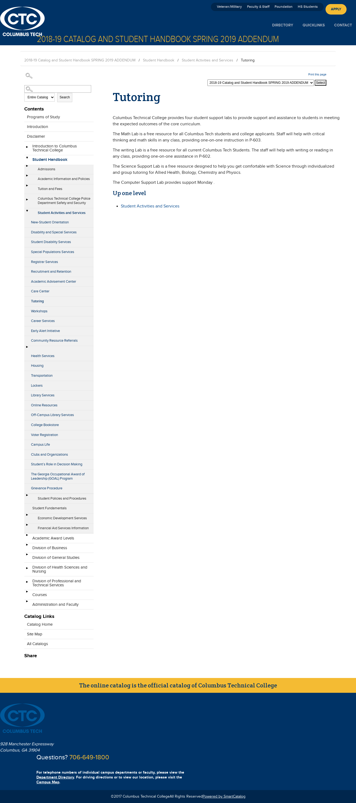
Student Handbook (158, 60)
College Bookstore (45, 425)
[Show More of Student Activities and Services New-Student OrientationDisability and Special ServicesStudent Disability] (27, 211)
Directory (282, 25)
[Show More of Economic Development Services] (27, 516)
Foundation (284, 7)
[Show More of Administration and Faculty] (27, 603)
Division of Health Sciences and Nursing (59, 569)
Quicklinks (314, 25)
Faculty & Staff (258, 7)
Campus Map (47, 782)
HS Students (308, 7)
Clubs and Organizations (49, 454)
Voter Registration (44, 435)
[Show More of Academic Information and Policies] (27, 177)
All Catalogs (37, 644)
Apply (336, 9)
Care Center (40, 291)
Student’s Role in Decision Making (56, 464)
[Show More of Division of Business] (27, 546)
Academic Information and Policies (64, 179)
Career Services (43, 321)
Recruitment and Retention (51, 271)
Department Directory (55, 777)
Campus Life (40, 444)
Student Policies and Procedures (62, 498)
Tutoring (37, 301)
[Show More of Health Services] (27, 348)
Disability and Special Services (54, 232)
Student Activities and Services (207, 60)
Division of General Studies (56, 557)
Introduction (37, 126)
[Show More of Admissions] (27, 167)
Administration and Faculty (55, 604)
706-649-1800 (89, 757)
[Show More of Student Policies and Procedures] (27, 497)
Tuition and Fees (50, 189)
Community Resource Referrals (54, 340)
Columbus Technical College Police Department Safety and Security (64, 200)
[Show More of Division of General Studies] (27, 556)
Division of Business (49, 548)
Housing (37, 366)
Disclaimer (36, 136)
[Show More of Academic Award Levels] (27, 536)
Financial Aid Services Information (63, 528)
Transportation (42, 375)
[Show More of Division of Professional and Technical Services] (27, 583)
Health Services (42, 356)
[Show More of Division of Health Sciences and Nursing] (27, 570)
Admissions (46, 169)
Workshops (39, 311)
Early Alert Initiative (45, 331)
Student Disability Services (51, 242)
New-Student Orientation (50, 222)
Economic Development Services (62, 518)
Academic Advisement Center (53, 281)
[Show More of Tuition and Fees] (27, 187)
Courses (39, 595)
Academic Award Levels (53, 538)
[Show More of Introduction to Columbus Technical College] (27, 148)
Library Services (42, 395)
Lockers (37, 385)
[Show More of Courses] (27, 593)
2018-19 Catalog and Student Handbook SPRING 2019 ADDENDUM (79, 60)
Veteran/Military (229, 7)
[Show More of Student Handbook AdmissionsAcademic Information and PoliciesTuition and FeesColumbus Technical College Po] (27, 158)
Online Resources (44, 405)
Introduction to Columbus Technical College (54, 148)
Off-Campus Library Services (52, 415)
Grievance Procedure (46, 488)
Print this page (317, 74)
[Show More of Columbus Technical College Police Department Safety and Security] (27, 201)
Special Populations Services (52, 252)
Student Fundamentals (49, 508)
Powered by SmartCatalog (224, 796)
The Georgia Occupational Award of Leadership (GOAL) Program (58, 476)
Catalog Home (40, 624)
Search (65, 97)
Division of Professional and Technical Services (56, 583)
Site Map (34, 634)
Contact (343, 25)
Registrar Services (44, 262)
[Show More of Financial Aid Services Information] (27, 526)
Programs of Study (43, 117)
